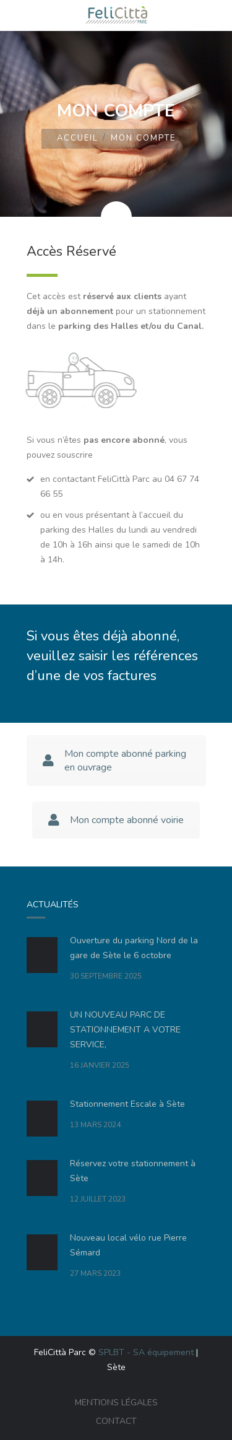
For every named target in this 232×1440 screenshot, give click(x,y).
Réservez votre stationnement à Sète (132, 1171)
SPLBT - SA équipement (146, 1352)
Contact (116, 1421)
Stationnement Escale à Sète (127, 1104)
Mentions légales (116, 1402)
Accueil (77, 138)
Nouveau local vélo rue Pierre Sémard (128, 1245)
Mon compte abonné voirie (116, 820)
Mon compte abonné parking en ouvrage (114, 760)
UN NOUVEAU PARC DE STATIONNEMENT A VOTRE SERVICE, (125, 1029)
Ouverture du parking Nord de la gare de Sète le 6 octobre (134, 948)
